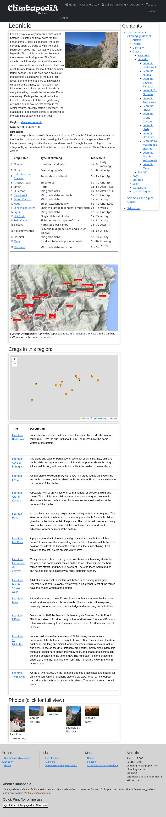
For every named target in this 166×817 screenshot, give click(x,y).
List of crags (52, 758)
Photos (7, 765)
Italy (135, 176)
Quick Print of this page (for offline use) (25, 805)
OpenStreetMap (99, 418)
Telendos (143, 172)
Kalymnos (143, 55)
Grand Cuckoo (22, 199)
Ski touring (133, 208)
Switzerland (140, 187)
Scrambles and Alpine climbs (61, 765)
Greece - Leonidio (31, 122)
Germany (138, 47)
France (137, 44)
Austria (137, 40)
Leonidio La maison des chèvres (150, 144)
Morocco (138, 180)
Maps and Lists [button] (88, 4)
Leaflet (85, 418)
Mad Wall (19, 247)
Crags (90, 758)
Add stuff (135, 4)
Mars (17, 241)
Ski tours (50, 761)
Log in (64, 17)
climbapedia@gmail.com (37, 793)
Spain (136, 183)
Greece (137, 51)
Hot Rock (19, 216)
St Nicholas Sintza (24, 208)
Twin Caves (20, 220)
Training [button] (121, 4)
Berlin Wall (20, 195)
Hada (17, 203)
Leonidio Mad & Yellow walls (150, 156)
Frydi (17, 212)
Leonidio (143, 59)
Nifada (18, 164)
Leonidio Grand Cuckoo (17, 496)
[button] (91, 50)
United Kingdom (142, 191)
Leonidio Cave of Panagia (17, 462)
